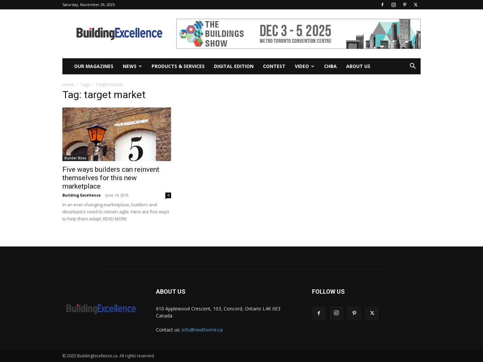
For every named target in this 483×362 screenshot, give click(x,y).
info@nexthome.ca (202, 330)
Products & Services (178, 66)
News (132, 66)
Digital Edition (234, 66)
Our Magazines (93, 66)
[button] (413, 67)
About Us (358, 66)
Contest (274, 66)
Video (304, 66)
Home (68, 84)
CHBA (330, 66)
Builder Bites (75, 158)
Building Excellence (81, 195)
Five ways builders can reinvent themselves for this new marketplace (110, 177)
